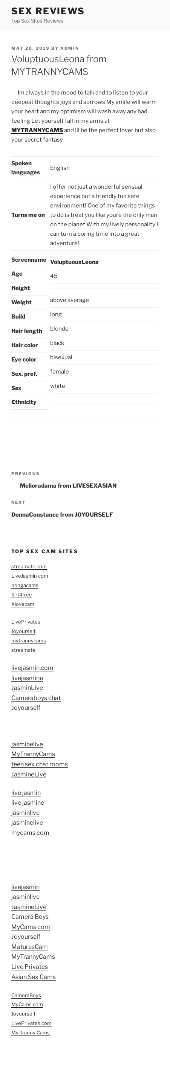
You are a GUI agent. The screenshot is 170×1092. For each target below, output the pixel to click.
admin (69, 48)
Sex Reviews (48, 11)
